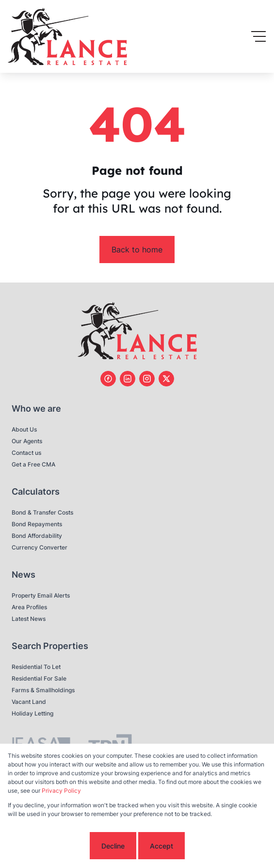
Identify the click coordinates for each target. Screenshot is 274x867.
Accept (161, 846)
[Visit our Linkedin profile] (127, 378)
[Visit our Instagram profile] (147, 378)
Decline (113, 846)
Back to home (137, 249)
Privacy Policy (61, 790)
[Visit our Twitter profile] (166, 378)
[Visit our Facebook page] (108, 378)
